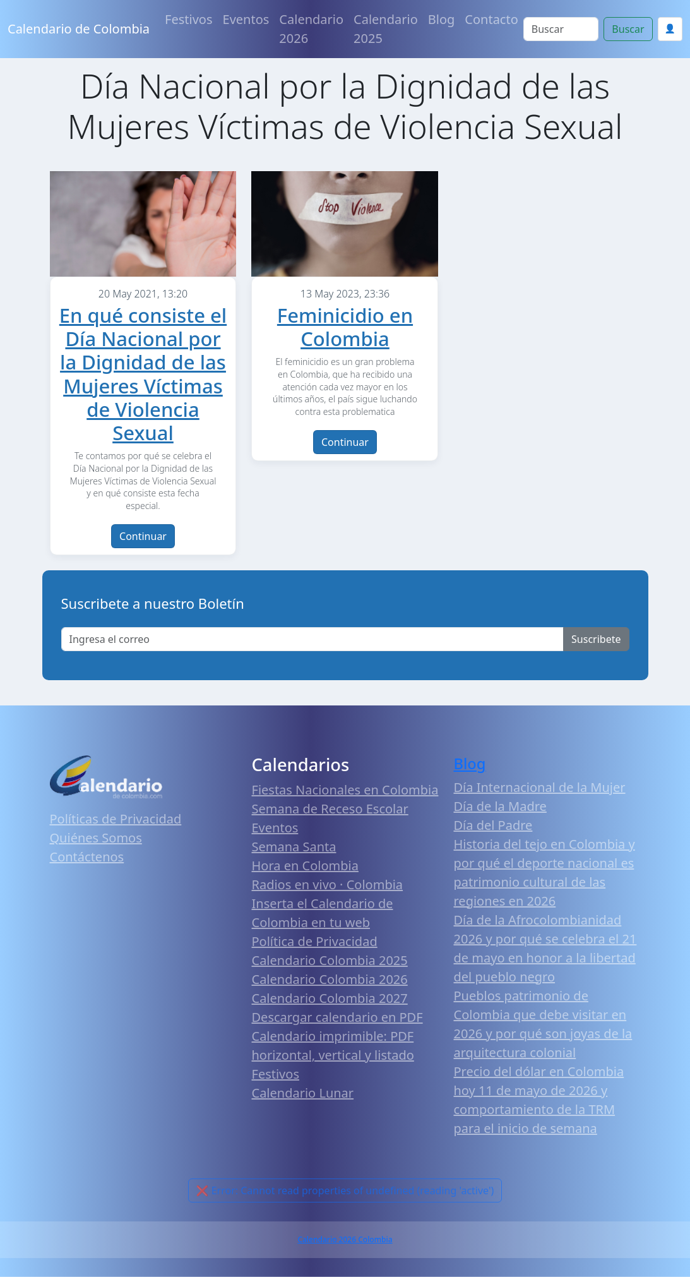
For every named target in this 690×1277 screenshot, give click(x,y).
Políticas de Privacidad (116, 818)
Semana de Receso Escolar (330, 808)
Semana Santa (294, 846)
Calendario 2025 (386, 29)
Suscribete (596, 639)
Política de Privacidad (315, 941)
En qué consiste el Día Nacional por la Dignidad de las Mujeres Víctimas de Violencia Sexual (143, 374)
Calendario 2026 (311, 29)
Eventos (246, 19)
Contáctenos (87, 856)
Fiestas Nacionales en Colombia (345, 789)
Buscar (628, 29)
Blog (441, 19)
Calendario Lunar (303, 1092)
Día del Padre (493, 825)
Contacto (491, 19)
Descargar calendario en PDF (337, 1017)
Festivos (188, 19)
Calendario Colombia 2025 (330, 960)
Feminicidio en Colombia (345, 327)
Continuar (143, 536)
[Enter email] (312, 639)
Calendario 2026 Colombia (344, 1239)
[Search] (561, 29)
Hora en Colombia (305, 865)
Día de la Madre (500, 806)
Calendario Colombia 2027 (330, 998)
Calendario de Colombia (79, 28)
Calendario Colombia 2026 (330, 979)
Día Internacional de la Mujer (540, 787)
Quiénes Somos (96, 837)
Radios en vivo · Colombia (327, 884)
